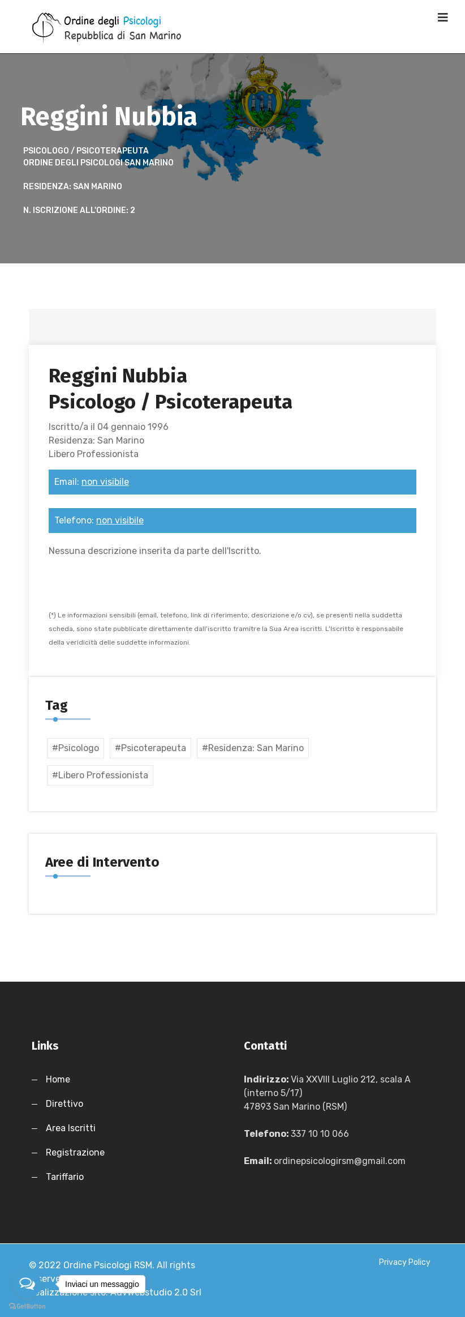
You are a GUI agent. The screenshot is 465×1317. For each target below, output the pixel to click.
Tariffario (65, 1176)
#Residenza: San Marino (253, 748)
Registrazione (75, 1152)
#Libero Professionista (100, 775)
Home (58, 1079)
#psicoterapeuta (150, 748)
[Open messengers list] (27, 1284)
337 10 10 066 (320, 1133)
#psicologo (75, 748)
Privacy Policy (404, 1262)
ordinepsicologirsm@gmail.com (340, 1161)
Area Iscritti (71, 1128)
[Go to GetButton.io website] (27, 1305)
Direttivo (64, 1103)
